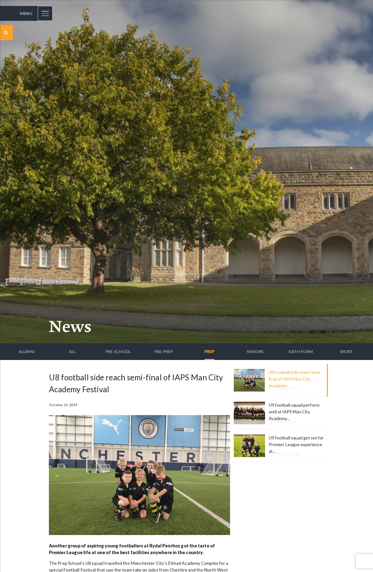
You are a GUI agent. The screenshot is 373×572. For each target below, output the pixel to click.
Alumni (27, 351)
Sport (346, 351)
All (72, 351)
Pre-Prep (163, 351)
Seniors (255, 351)
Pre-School (118, 351)
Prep (209, 351)
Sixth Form (301, 351)
